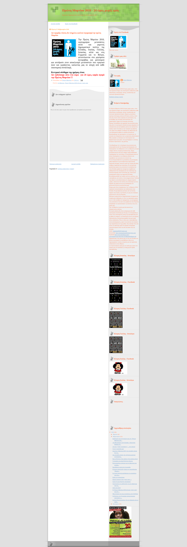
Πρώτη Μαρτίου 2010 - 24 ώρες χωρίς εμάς (90, 10)
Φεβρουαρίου (116, 436)
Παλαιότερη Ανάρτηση (97, 164)
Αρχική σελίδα (55, 24)
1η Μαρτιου (61, 83)
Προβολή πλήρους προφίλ (116, 97)
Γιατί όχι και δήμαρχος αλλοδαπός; (122, 481)
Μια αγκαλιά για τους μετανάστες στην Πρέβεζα (125, 493)
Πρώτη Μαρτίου (127, 80)
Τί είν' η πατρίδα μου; (118, 448)
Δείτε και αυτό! (117, 487)
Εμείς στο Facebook (71, 24)
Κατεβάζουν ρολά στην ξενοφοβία (121, 467)
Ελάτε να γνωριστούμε (119, 477)
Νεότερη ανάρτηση (55, 164)
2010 (112, 432)
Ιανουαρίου (116, 504)
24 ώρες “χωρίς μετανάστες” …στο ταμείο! (124, 446)
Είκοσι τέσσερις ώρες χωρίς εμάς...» (122, 479)
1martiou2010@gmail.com (120, 231)
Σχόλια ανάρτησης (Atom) (66, 169)
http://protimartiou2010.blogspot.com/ (126, 233)
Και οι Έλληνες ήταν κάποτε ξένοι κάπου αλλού (125, 459)
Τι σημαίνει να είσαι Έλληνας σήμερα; (123, 461)
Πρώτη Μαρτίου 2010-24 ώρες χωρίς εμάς (76, 83)
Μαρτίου (115, 434)
